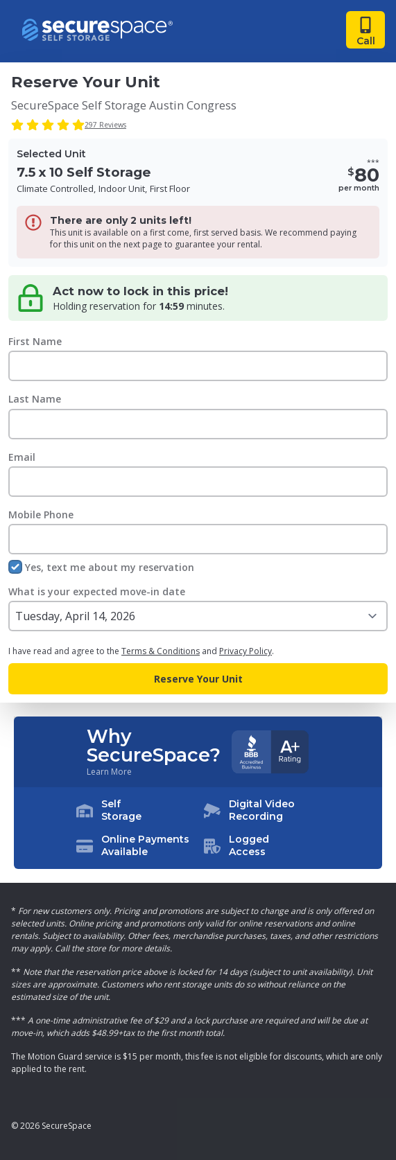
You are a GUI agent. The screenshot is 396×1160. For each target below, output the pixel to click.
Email (21, 457)
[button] (198, 828)
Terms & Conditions (160, 651)
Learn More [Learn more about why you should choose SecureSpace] (109, 772)
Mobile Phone (41, 514)
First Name (35, 341)
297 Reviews (105, 125)
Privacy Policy (245, 651)
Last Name (34, 398)
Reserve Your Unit (198, 678)
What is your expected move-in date (96, 591)
